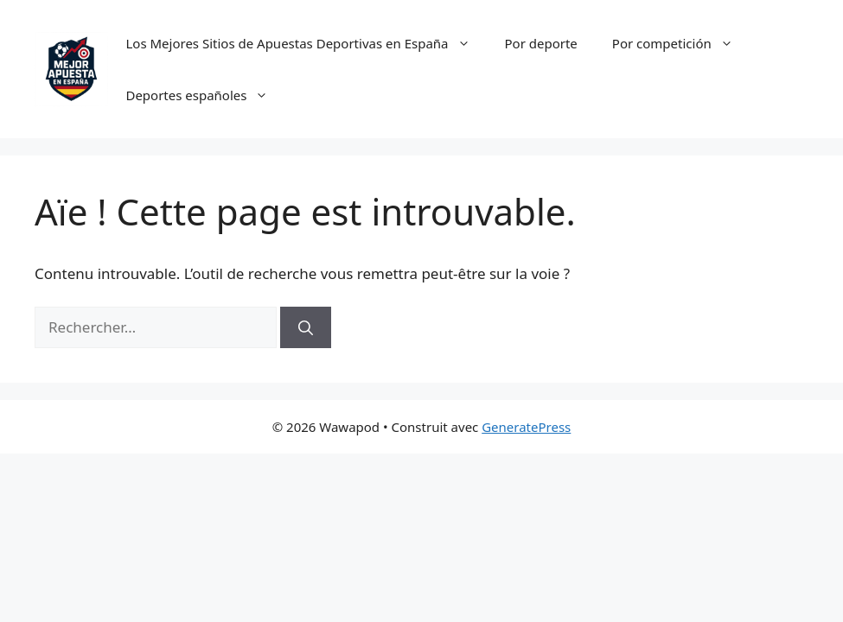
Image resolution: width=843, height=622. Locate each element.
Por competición (681, 43)
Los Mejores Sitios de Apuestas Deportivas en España (306, 43)
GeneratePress (526, 426)
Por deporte (541, 43)
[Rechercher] (305, 327)
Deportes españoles (205, 95)
